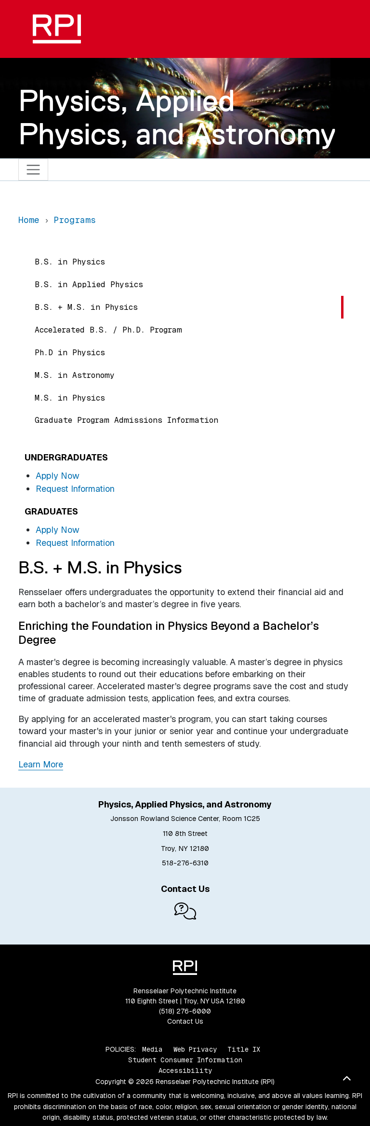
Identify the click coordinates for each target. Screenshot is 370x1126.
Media (152, 1049)
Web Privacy (195, 1049)
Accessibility (185, 1070)
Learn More (40, 764)
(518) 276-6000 (185, 1011)
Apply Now (57, 475)
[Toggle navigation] (33, 170)
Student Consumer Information (185, 1060)
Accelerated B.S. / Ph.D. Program (108, 330)
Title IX (243, 1049)
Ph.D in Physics (70, 353)
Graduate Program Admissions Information (126, 420)
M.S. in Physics (70, 398)
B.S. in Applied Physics (89, 284)
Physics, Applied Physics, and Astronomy (177, 117)
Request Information (75, 488)
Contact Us (185, 1021)
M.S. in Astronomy (75, 375)
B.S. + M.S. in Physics (86, 307)
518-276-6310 (185, 863)
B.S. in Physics (70, 262)
